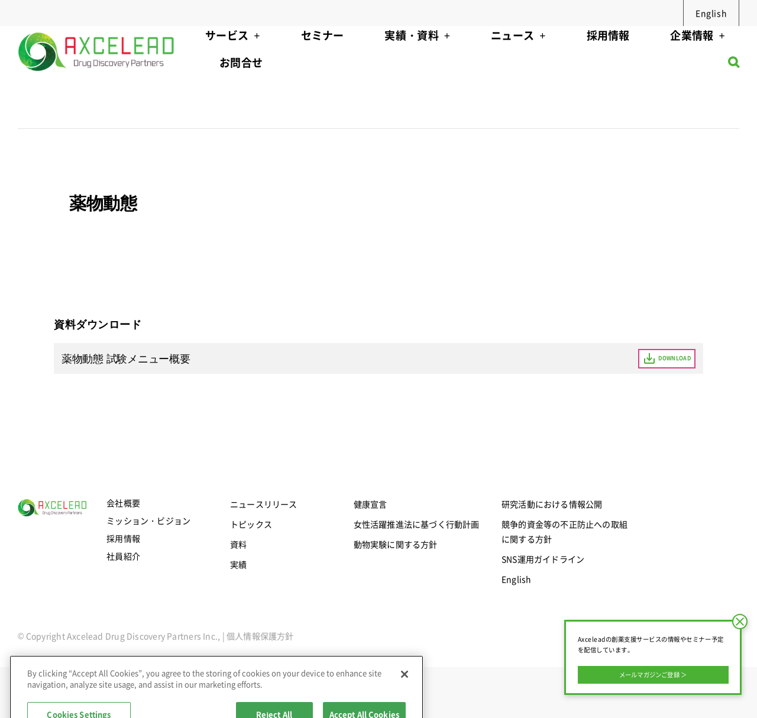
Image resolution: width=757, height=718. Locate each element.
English (711, 13)
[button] (733, 65)
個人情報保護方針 (260, 636)
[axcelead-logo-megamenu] (97, 30)
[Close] (405, 700)
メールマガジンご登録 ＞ (653, 674)
